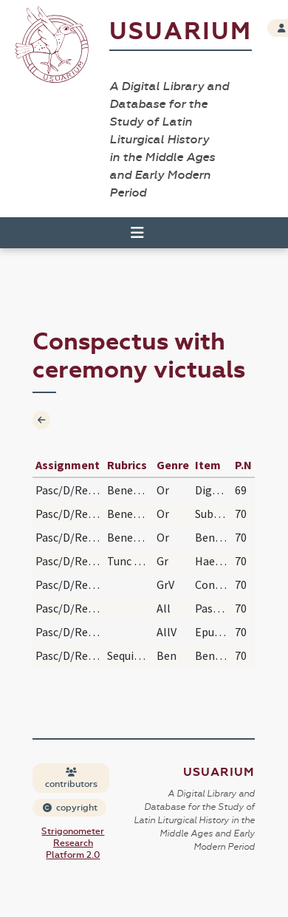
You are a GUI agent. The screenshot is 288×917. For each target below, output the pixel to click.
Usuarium (180, 31)
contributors (71, 778)
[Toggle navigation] (137, 232)
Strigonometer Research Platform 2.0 (72, 843)
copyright (70, 807)
